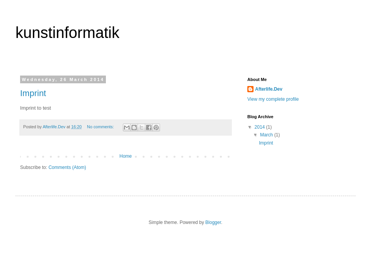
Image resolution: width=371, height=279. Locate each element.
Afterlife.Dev (269, 89)
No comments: (101, 126)
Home (125, 156)
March (267, 135)
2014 (260, 127)
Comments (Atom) (67, 167)
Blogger (213, 222)
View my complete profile (273, 99)
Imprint (33, 93)
